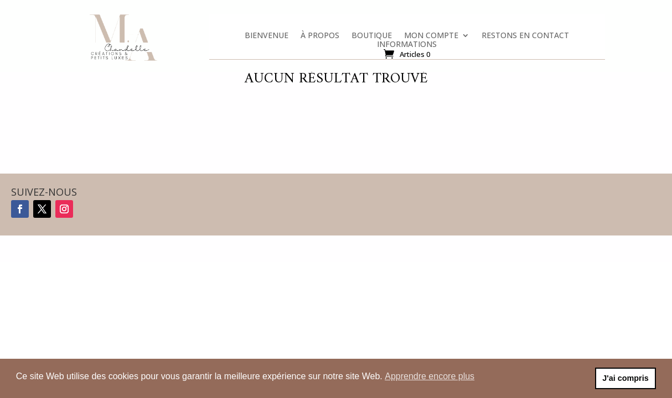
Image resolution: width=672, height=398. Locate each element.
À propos (320, 37)
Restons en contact (525, 37)
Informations (407, 46)
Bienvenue (266, 37)
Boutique (371, 37)
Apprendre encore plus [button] (429, 376)
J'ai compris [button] (625, 378)
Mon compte (431, 37)
